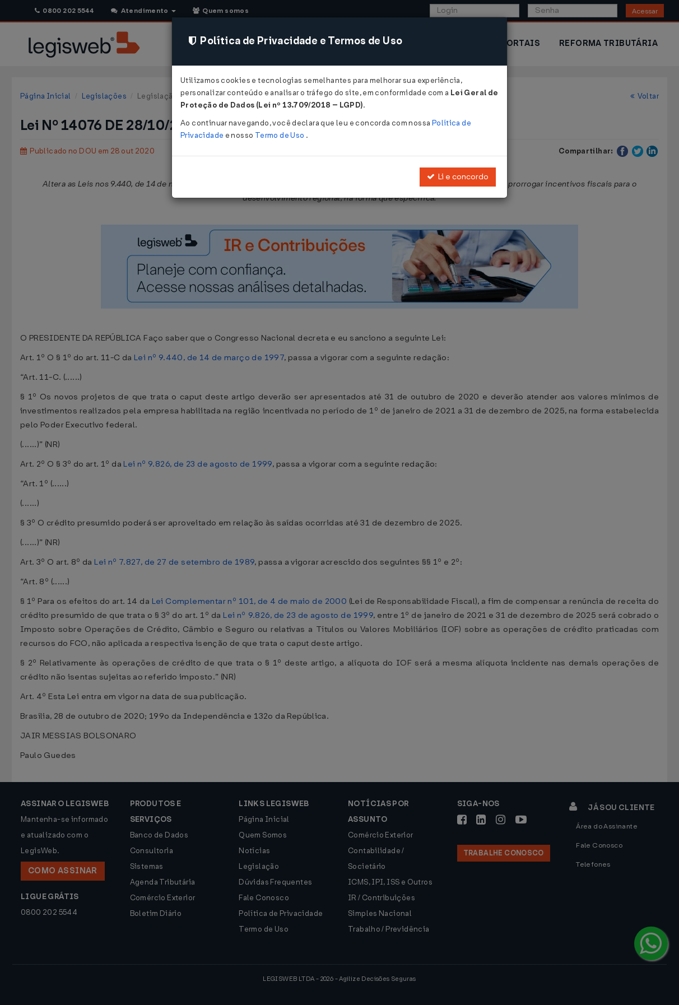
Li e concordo (458, 176)
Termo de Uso (280, 135)
